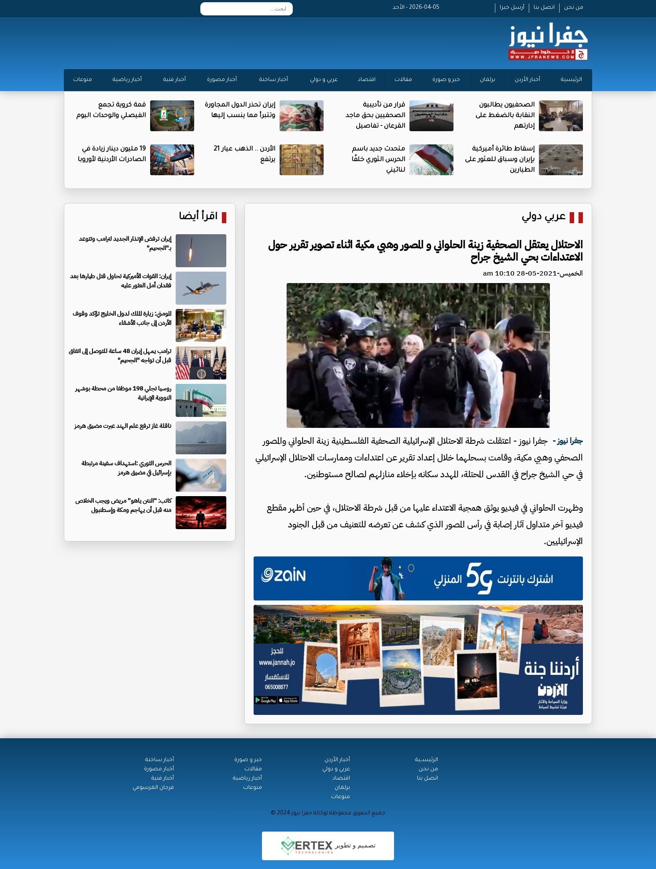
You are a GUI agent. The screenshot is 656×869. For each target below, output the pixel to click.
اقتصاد (367, 80)
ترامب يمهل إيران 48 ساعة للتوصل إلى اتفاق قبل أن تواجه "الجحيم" (120, 355)
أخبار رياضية (127, 80)
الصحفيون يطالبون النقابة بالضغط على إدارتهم (504, 116)
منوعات (82, 80)
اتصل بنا (544, 8)
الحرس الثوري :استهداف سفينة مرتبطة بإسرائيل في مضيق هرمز (126, 468)
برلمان (487, 80)
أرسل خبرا (512, 8)
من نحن (573, 8)
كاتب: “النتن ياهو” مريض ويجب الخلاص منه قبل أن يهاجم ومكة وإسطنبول (123, 505)
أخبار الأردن (527, 80)
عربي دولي (543, 217)
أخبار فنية (174, 80)
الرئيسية (571, 80)
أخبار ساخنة (273, 80)
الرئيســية (426, 760)
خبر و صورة (446, 80)
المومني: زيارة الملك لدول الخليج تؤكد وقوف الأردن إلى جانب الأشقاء (122, 318)
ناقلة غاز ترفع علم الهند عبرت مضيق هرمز (122, 426)
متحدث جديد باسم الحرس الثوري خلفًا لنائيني (378, 160)
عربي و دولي (324, 80)
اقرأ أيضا (198, 217)
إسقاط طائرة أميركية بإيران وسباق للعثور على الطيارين (499, 160)
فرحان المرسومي (153, 788)
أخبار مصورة (222, 80)
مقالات (403, 80)
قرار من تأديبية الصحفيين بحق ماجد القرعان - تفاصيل (375, 116)
